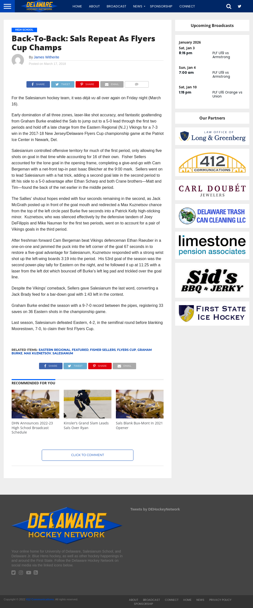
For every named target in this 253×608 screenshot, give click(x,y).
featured (80, 350)
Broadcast (116, 6)
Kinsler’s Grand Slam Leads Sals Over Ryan (86, 425)
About (94, 6)
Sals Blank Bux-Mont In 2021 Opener (139, 425)
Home (77, 6)
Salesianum (63, 353)
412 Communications (40, 599)
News (137, 6)
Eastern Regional (54, 350)
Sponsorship (161, 6)
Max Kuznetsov (37, 353)
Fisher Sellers (103, 350)
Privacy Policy (220, 600)
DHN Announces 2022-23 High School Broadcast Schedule (32, 428)
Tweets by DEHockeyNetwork (155, 509)
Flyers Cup (126, 350)
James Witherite (46, 57)
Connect (187, 6)
